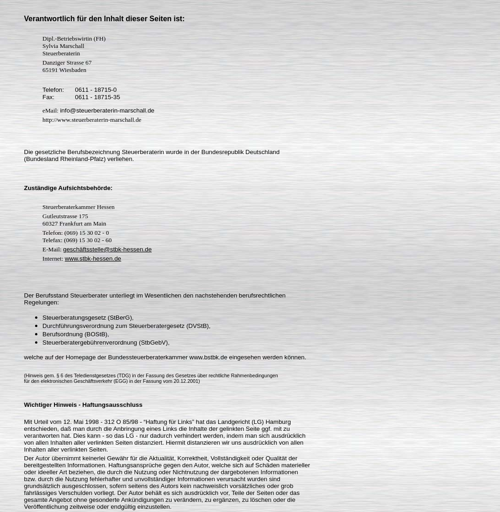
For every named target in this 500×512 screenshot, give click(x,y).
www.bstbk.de (208, 357)
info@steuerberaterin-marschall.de (107, 110)
